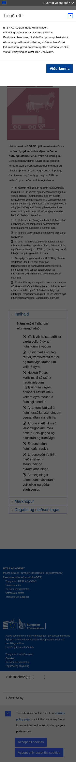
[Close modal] (70, 16)
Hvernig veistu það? (58, 2)
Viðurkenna (60, 69)
